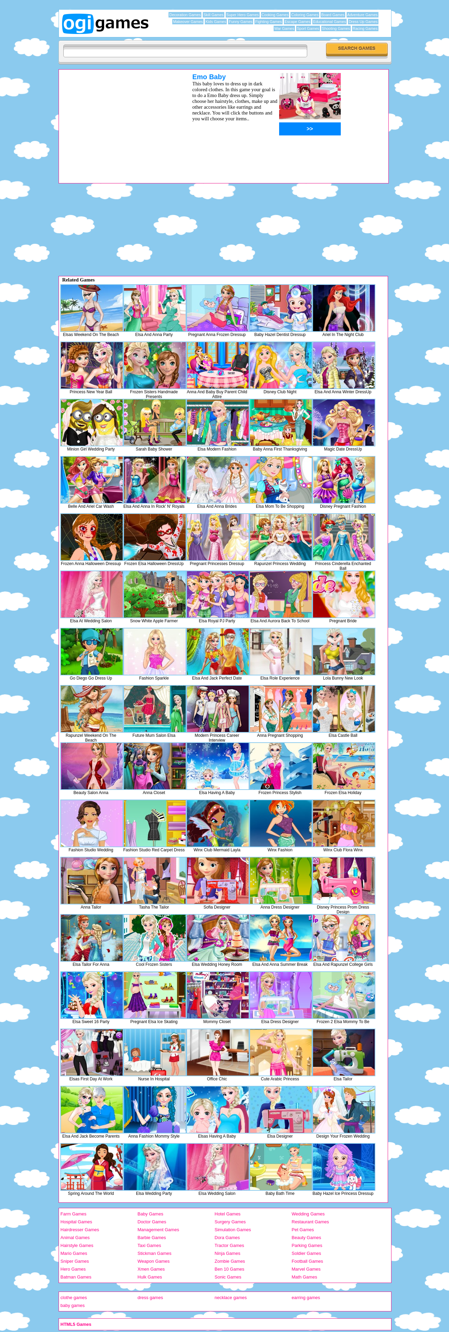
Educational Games (329, 22)
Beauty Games (306, 1237)
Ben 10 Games (230, 1269)
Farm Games (74, 1213)
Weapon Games (154, 1261)
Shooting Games (336, 28)
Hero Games (73, 1269)
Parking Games (307, 1245)
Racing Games (365, 28)
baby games (73, 1305)
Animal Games (75, 1237)
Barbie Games (152, 1237)
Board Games (333, 15)
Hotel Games (228, 1213)
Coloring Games (304, 15)
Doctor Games (152, 1221)
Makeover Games (188, 22)
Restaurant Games (310, 1221)
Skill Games (213, 15)
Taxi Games (149, 1245)
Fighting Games (268, 22)
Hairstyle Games (77, 1245)
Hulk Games (150, 1277)
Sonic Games (228, 1277)
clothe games (74, 1297)
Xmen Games (151, 1269)
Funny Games (240, 22)
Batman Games (76, 1277)
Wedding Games (308, 1213)
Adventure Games (362, 15)
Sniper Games (75, 1261)
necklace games (231, 1297)
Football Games (307, 1261)
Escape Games (297, 22)
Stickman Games (155, 1253)
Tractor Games (229, 1245)
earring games (306, 1297)
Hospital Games (76, 1221)
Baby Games (150, 1213)
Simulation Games (233, 1229)
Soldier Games (306, 1253)
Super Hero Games (242, 15)
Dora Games (227, 1237)
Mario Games (74, 1253)
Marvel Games (306, 1269)
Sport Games (308, 28)
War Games (284, 28)
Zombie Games (230, 1261)
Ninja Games (227, 1253)
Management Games (158, 1229)
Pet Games (303, 1229)
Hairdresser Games (80, 1229)
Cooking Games (275, 15)
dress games (150, 1297)
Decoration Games (185, 15)
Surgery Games (230, 1221)
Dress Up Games (363, 22)
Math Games (304, 1277)
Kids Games (215, 22)
